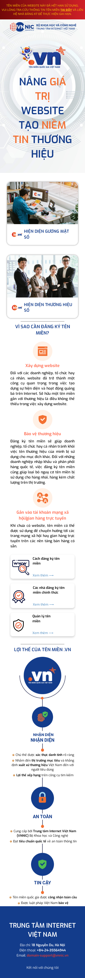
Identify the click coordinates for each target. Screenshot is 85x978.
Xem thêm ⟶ (43, 575)
